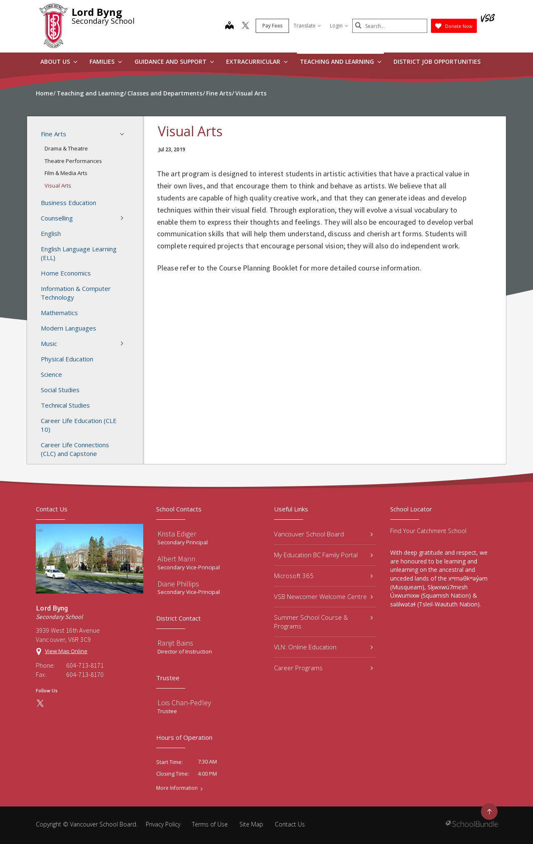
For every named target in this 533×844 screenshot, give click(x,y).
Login (339, 25)
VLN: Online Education (323, 647)
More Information (177, 788)
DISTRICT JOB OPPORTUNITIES (437, 61)
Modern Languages (68, 328)
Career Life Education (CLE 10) (79, 424)
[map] (229, 26)
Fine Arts (85, 134)
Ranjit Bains (175, 643)
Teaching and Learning (340, 61)
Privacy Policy (163, 824)
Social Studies (60, 390)
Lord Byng (97, 12)
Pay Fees (272, 25)
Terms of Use (210, 824)
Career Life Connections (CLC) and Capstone (75, 449)
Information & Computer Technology (76, 292)
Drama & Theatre (66, 148)
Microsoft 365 (323, 575)
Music (85, 343)
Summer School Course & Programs (323, 621)
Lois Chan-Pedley (184, 702)
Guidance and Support (174, 61)
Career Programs (323, 668)
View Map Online (66, 651)
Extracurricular (257, 61)
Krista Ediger (176, 533)
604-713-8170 (85, 674)
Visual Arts (58, 185)
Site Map (251, 824)
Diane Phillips (178, 584)
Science (51, 374)
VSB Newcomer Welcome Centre (323, 596)
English (51, 233)
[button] (124, 134)
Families (106, 61)
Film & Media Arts (66, 173)
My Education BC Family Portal (323, 555)
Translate (307, 25)
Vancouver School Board (323, 534)
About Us (58, 61)
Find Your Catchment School (428, 531)
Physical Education (67, 359)
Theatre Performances (73, 161)
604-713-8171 (85, 665)
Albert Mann (176, 559)
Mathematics (59, 312)
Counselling (85, 218)
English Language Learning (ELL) (79, 253)
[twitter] (245, 26)
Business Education (68, 202)
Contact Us (290, 824)
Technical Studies (65, 405)
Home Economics (66, 273)
